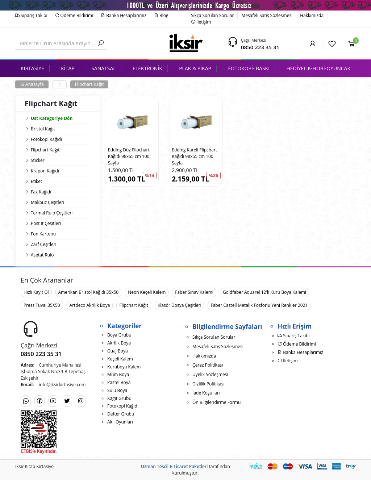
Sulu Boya (117, 390)
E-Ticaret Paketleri (189, 466)
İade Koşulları (206, 393)
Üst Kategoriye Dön (48, 118)
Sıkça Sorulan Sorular (212, 15)
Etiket (36, 181)
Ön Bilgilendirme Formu (216, 402)
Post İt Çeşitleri (46, 223)
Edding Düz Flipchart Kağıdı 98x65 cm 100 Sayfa (129, 156)
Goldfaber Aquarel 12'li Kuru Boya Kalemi (264, 292)
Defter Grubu (120, 414)
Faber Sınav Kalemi (194, 292)
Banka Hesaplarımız (123, 15)
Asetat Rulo (42, 255)
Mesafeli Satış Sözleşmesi (266, 15)
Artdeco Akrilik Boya (90, 305)
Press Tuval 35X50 (42, 305)
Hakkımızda (312, 15)
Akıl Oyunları (120, 422)
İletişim (201, 22)
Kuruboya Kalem (124, 367)
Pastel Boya (118, 382)
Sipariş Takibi (31, 15)
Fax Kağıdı (41, 192)
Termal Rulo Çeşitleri (51, 213)
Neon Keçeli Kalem (147, 292)
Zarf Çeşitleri (44, 244)
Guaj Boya (117, 351)
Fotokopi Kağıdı (46, 139)
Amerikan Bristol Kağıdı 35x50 (88, 292)
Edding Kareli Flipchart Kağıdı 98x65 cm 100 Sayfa (194, 156)
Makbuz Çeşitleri (47, 202)
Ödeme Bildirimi (74, 15)
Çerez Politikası (207, 365)
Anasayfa (32, 84)
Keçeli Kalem (120, 359)
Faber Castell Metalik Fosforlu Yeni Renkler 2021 (259, 305)
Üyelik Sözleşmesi (210, 374)
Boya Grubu (119, 335)
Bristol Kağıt (43, 129)
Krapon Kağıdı (45, 171)
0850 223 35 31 (260, 47)
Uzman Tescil (154, 466)
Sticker (38, 160)
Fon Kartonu (43, 234)
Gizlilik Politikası (208, 384)
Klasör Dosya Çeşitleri (179, 305)
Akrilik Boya (119, 343)
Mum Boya (118, 374)
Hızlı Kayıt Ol (36, 292)
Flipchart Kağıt (89, 84)
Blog (161, 15)
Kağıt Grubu (119, 398)
